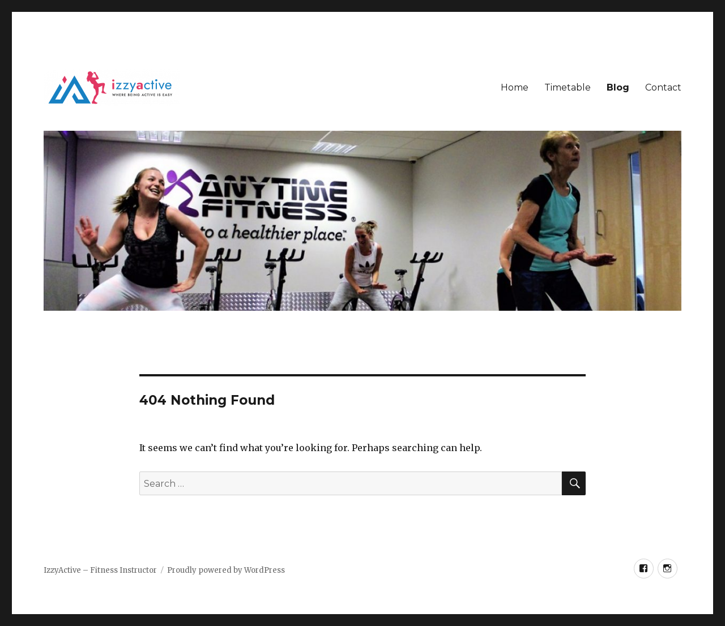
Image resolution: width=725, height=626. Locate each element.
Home (514, 87)
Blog (618, 87)
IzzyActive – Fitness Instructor (100, 570)
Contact (663, 87)
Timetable (567, 87)
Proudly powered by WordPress (226, 570)
